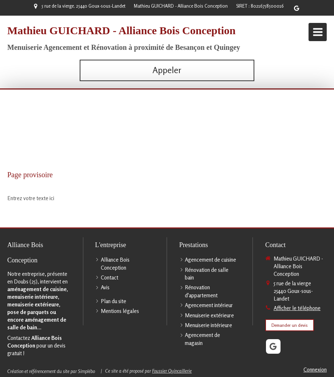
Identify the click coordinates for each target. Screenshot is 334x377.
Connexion (315, 369)
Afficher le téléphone (297, 308)
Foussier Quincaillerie (172, 371)
